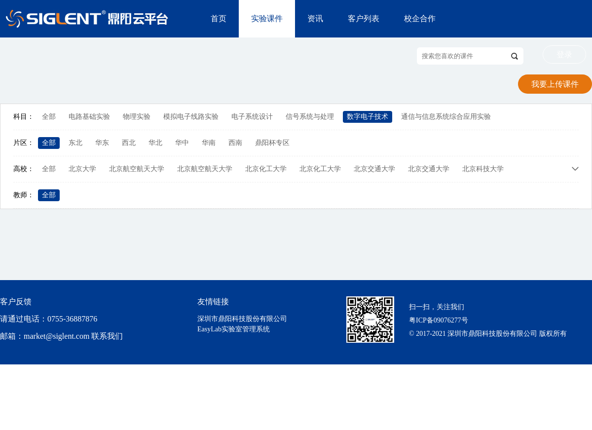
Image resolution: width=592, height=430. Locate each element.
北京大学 (82, 169)
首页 (218, 18)
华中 (182, 142)
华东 (102, 142)
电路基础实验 (89, 116)
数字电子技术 (367, 116)
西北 (129, 142)
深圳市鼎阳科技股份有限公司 (242, 318)
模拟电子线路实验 (191, 116)
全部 (49, 116)
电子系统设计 (252, 116)
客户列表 (363, 18)
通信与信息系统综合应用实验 (446, 116)
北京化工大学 (266, 169)
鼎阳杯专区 (272, 142)
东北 (75, 142)
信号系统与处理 (310, 116)
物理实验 (136, 116)
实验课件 (267, 18)
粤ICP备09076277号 (438, 320)
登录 (564, 54)
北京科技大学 (483, 169)
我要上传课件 (555, 84)
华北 (155, 142)
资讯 (315, 18)
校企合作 (420, 18)
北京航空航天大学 (136, 169)
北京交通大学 (374, 169)
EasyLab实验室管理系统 (233, 329)
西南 (235, 142)
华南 (209, 142)
